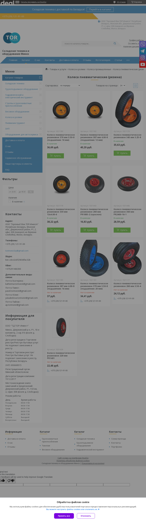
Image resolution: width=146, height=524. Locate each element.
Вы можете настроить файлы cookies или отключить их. (72, 509)
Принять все (64, 516)
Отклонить (86, 516)
